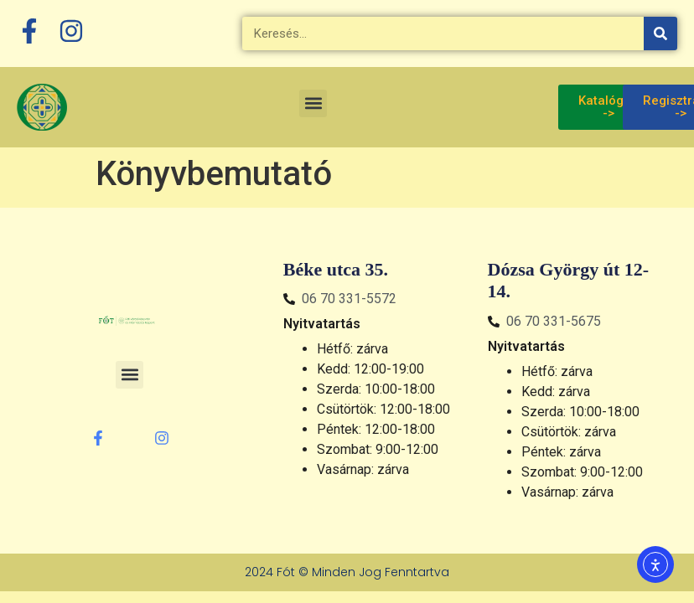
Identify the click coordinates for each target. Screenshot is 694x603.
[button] (313, 103)
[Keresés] (660, 33)
